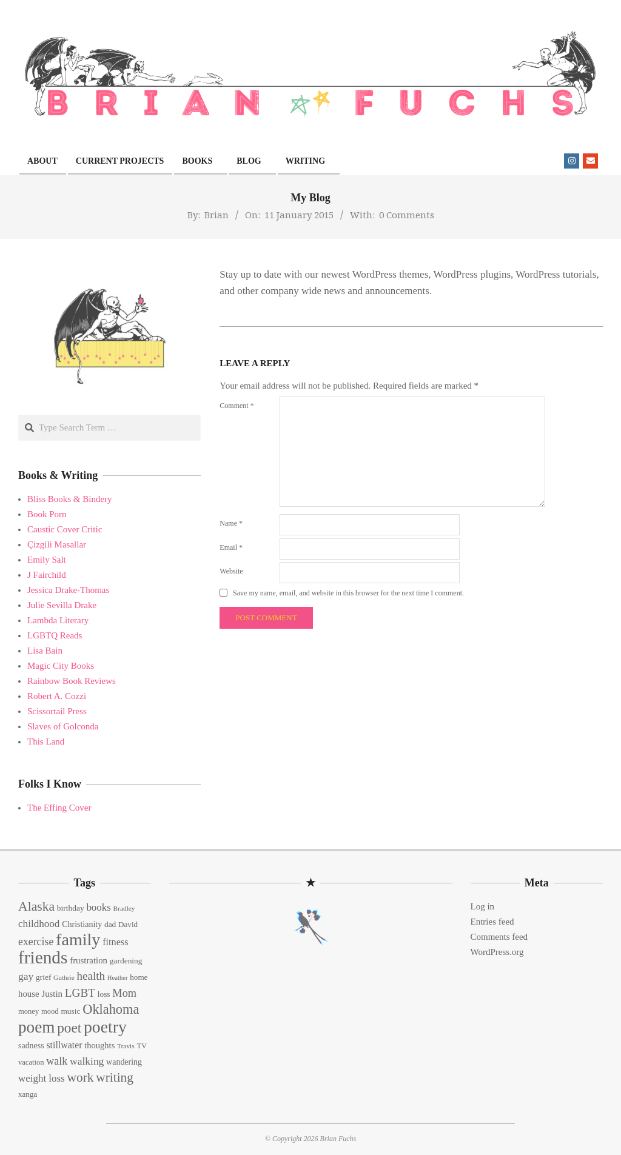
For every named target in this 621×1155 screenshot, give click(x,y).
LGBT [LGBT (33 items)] (80, 992)
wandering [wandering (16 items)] (124, 1061)
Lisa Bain (44, 650)
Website (231, 571)
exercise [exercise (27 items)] (35, 942)
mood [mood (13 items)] (50, 1011)
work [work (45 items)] (80, 1077)
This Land (45, 741)
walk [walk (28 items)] (56, 1061)
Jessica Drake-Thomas (68, 590)
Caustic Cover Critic (64, 529)
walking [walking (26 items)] (87, 1061)
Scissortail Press (57, 711)
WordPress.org (497, 952)
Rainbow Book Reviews (71, 681)
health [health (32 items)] (91, 975)
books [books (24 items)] (98, 907)
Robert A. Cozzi (56, 696)
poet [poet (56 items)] (69, 1028)
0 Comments (406, 215)
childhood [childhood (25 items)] (38, 923)
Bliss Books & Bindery (69, 499)
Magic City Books (60, 666)
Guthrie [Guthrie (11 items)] (64, 977)
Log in (483, 906)
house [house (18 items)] (28, 994)
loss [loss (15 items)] (104, 994)
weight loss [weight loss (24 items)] (41, 1078)
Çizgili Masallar (56, 544)
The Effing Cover (59, 807)
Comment (236, 405)
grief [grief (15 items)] (43, 977)
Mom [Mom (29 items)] (124, 993)
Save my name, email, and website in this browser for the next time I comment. (348, 593)
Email (231, 547)
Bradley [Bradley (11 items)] (124, 908)
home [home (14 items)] (138, 977)
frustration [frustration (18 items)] (88, 960)
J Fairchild (46, 575)
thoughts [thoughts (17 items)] (99, 1045)
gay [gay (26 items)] (25, 976)
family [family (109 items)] (78, 939)
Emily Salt (46, 559)
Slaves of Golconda (62, 726)
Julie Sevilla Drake (61, 605)
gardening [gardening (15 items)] (126, 960)
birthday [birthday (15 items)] (70, 907)
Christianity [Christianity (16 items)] (82, 924)
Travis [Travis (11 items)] (126, 1046)
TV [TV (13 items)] (141, 1046)
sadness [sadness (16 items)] (31, 1045)
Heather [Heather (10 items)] (117, 977)
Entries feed (492, 921)
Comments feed (499, 937)
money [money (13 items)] (28, 1011)
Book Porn (47, 514)
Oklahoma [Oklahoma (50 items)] (110, 1009)
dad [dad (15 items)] (110, 924)
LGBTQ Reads (54, 635)
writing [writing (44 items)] (114, 1077)
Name (231, 523)
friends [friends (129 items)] (42, 957)
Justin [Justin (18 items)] (51, 994)
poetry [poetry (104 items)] (105, 1026)
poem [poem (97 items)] (36, 1027)
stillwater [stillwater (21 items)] (64, 1045)
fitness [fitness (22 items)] (115, 942)
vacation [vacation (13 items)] (31, 1062)
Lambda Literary (58, 620)
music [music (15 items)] (70, 1011)
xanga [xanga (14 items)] (27, 1094)
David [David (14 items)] (128, 924)
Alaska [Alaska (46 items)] (36, 906)
